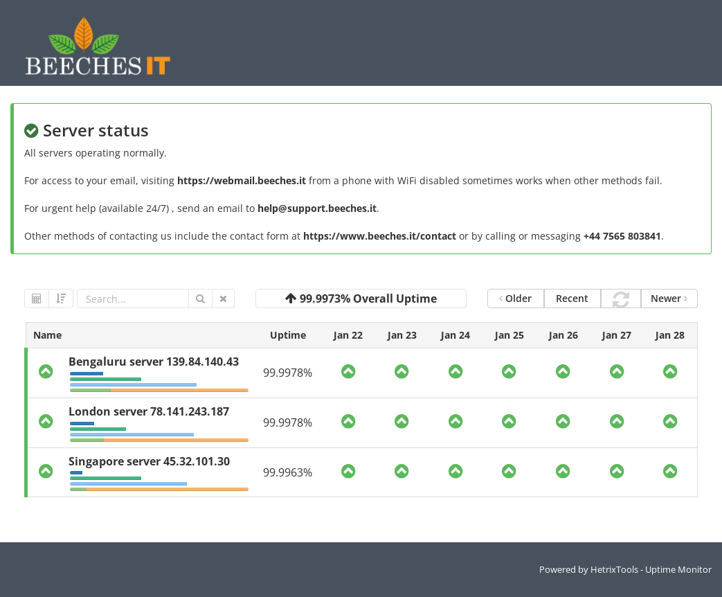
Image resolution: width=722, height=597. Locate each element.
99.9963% (287, 472)
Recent (572, 298)
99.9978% (287, 372)
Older (515, 298)
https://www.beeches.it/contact (379, 235)
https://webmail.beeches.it (241, 180)
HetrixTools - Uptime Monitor (651, 569)
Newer (669, 298)
